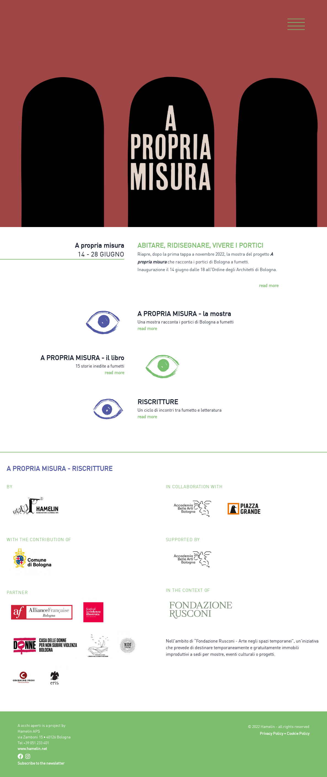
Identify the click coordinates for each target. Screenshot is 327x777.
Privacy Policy (271, 733)
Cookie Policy (298, 733)
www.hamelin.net (32, 748)
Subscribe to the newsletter (41, 763)
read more (269, 285)
